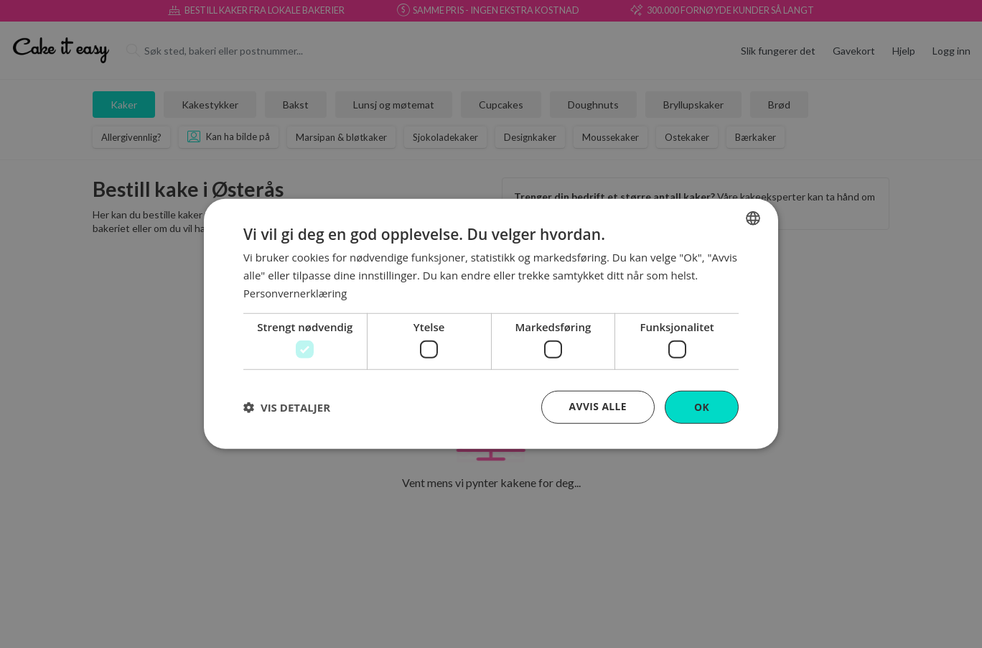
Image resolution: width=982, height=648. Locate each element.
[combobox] (753, 218)
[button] (286, 407)
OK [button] (701, 407)
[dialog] (491, 324)
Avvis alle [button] (598, 406)
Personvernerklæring (296, 292)
